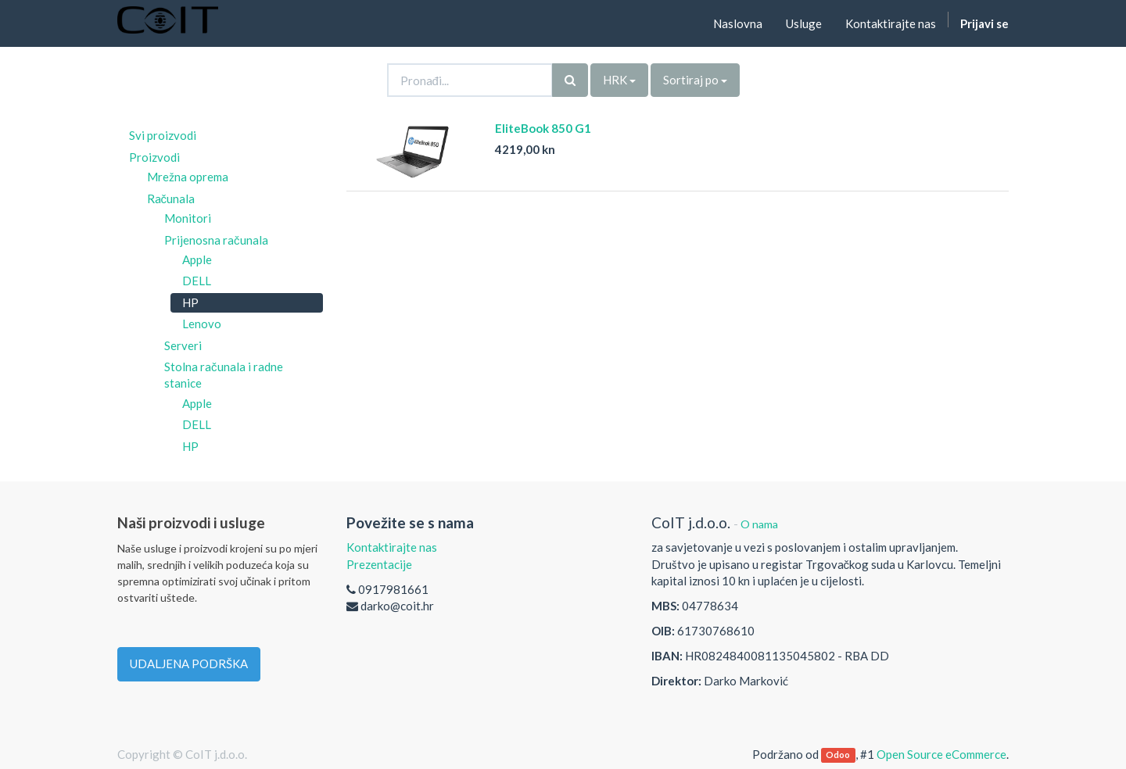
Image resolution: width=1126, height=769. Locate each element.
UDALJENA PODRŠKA (189, 663)
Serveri (183, 345)
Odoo (838, 755)
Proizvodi (154, 157)
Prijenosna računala (216, 240)
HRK (619, 80)
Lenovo (201, 324)
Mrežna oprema (187, 177)
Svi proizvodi (162, 135)
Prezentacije (379, 564)
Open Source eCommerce (941, 754)
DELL (196, 281)
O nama (759, 524)
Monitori (187, 218)
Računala (171, 198)
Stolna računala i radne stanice (223, 374)
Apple (197, 259)
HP (190, 302)
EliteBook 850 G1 (543, 128)
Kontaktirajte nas (391, 547)
